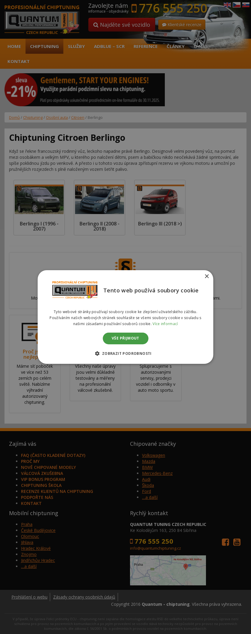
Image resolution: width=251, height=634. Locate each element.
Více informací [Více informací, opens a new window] (165, 323)
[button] (125, 353)
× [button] (206, 276)
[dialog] (125, 317)
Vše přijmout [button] (125, 338)
